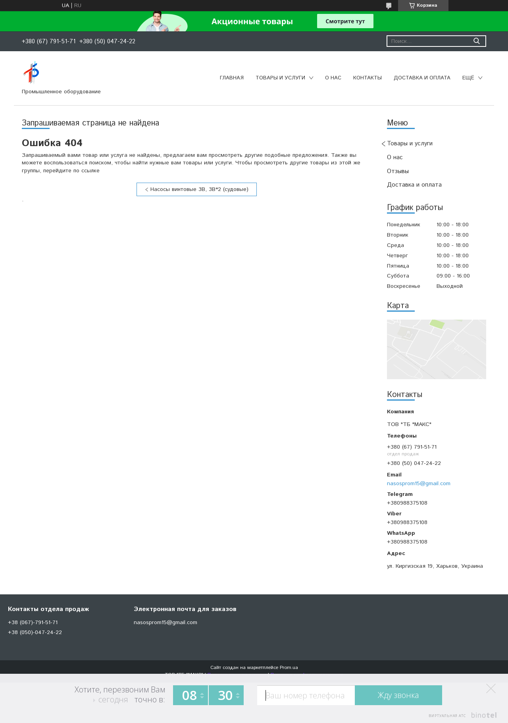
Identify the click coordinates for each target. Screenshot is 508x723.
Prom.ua (289, 667)
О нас (333, 78)
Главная (232, 78)
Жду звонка (398, 695)
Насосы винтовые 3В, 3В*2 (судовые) (199, 189)
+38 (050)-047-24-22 (35, 632)
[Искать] (476, 41)
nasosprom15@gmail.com (418, 484)
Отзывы (398, 171)
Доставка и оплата (422, 78)
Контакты (367, 78)
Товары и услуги (280, 78)
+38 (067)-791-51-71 (33, 623)
